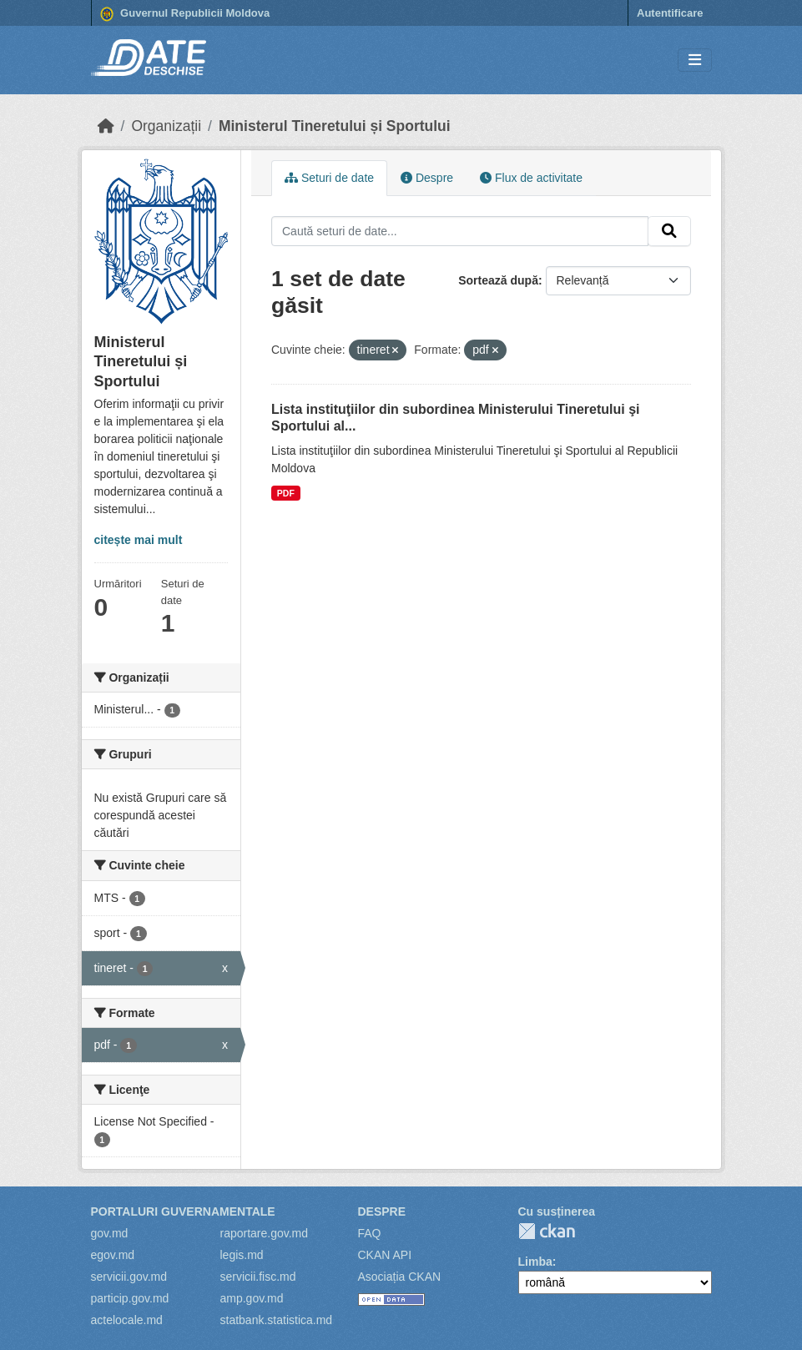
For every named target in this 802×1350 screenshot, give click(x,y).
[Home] (106, 126)
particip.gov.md (130, 1298)
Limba (535, 1261)
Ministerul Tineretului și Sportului (335, 126)
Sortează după (498, 280)
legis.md (242, 1255)
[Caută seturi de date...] (459, 231)
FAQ (369, 1233)
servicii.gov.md (129, 1276)
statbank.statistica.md (276, 1320)
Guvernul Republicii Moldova (185, 14)
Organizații (166, 126)
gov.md (110, 1233)
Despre (427, 177)
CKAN (546, 1231)
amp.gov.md (252, 1298)
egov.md (113, 1255)
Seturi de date (329, 177)
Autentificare (670, 13)
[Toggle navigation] (695, 60)
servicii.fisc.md (258, 1276)
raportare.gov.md (264, 1233)
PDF (286, 493)
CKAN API (385, 1255)
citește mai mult (138, 540)
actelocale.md (127, 1320)
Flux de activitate (531, 177)
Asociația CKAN (399, 1276)
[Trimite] (669, 231)
